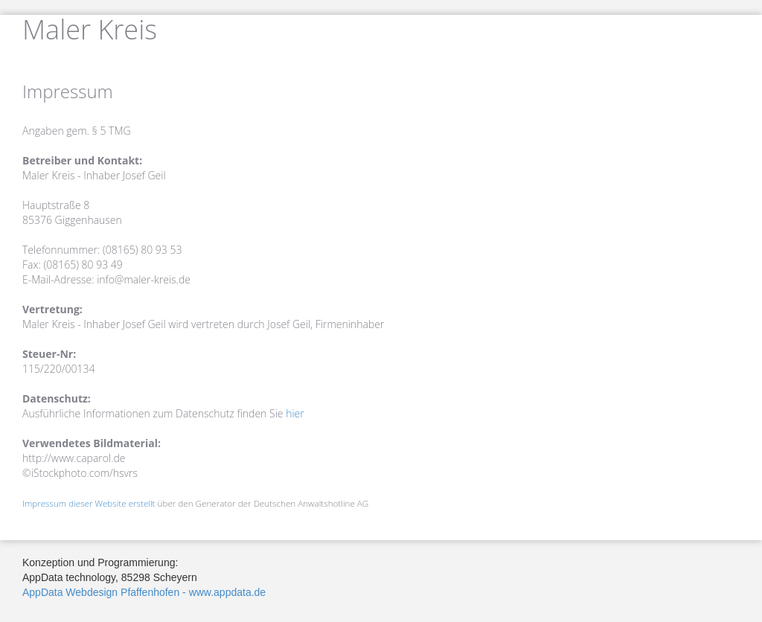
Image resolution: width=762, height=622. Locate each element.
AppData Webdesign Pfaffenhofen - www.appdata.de (144, 592)
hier (295, 413)
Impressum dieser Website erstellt (89, 503)
